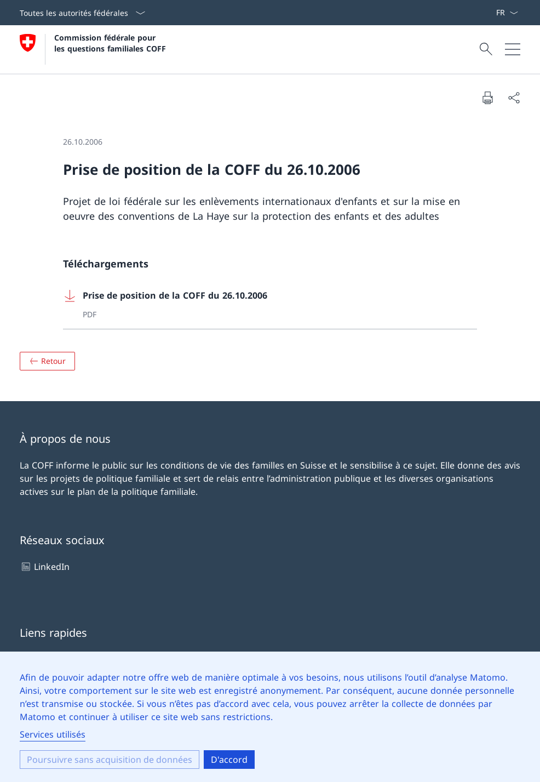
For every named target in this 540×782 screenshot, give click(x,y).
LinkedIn (45, 567)
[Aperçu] (47, 361)
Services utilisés (52, 734)
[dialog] (270, 717)
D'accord (229, 760)
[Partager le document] (514, 97)
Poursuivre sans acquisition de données (109, 760)
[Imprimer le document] (487, 97)
